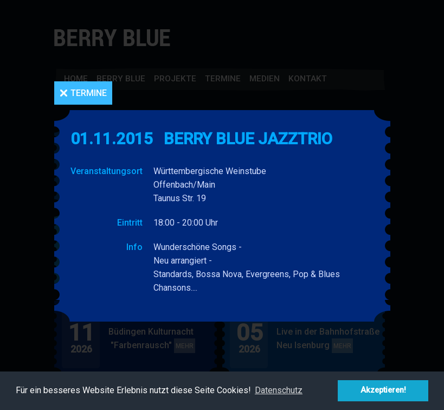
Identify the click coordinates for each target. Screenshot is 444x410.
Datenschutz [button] (279, 390)
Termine (88, 93)
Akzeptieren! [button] (383, 390)
